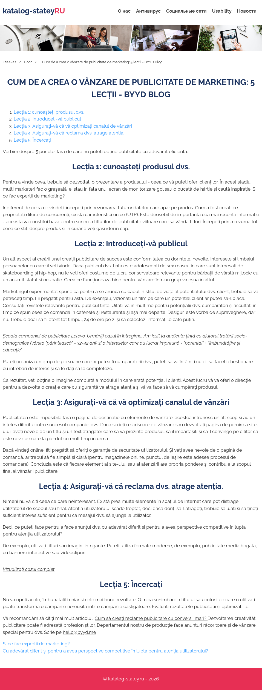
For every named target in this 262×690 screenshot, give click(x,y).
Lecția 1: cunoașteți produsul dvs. (49, 112)
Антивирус (148, 11)
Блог (28, 62)
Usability (221, 11)
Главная (9, 62)
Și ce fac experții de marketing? (36, 643)
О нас (124, 11)
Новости (247, 11)
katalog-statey (34, 11)
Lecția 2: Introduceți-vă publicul (47, 119)
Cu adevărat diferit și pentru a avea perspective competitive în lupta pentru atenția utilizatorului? (105, 651)
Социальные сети (186, 11)
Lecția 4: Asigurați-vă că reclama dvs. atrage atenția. (69, 133)
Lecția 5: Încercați (32, 140)
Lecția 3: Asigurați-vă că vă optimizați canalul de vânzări (73, 126)
